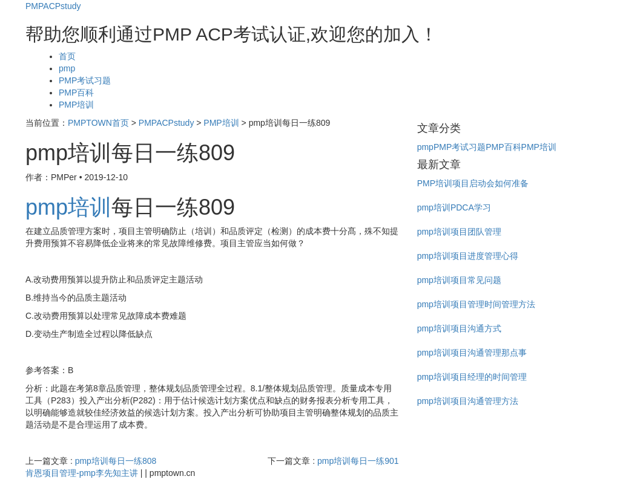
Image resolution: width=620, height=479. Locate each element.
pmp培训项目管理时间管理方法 (476, 304)
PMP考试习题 (85, 80)
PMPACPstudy (53, 6)
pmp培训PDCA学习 (454, 207)
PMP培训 (76, 104)
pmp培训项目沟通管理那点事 (472, 352)
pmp (67, 68)
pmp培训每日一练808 (116, 461)
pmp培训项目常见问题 (459, 280)
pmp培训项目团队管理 (459, 231)
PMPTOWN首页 (98, 123)
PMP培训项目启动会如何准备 (473, 183)
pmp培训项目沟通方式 (459, 328)
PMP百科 (76, 92)
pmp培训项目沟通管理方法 (467, 401)
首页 (67, 56)
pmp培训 (68, 207)
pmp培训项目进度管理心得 (467, 256)
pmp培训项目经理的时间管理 (472, 377)
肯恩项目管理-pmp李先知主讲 (81, 473)
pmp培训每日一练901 (358, 461)
